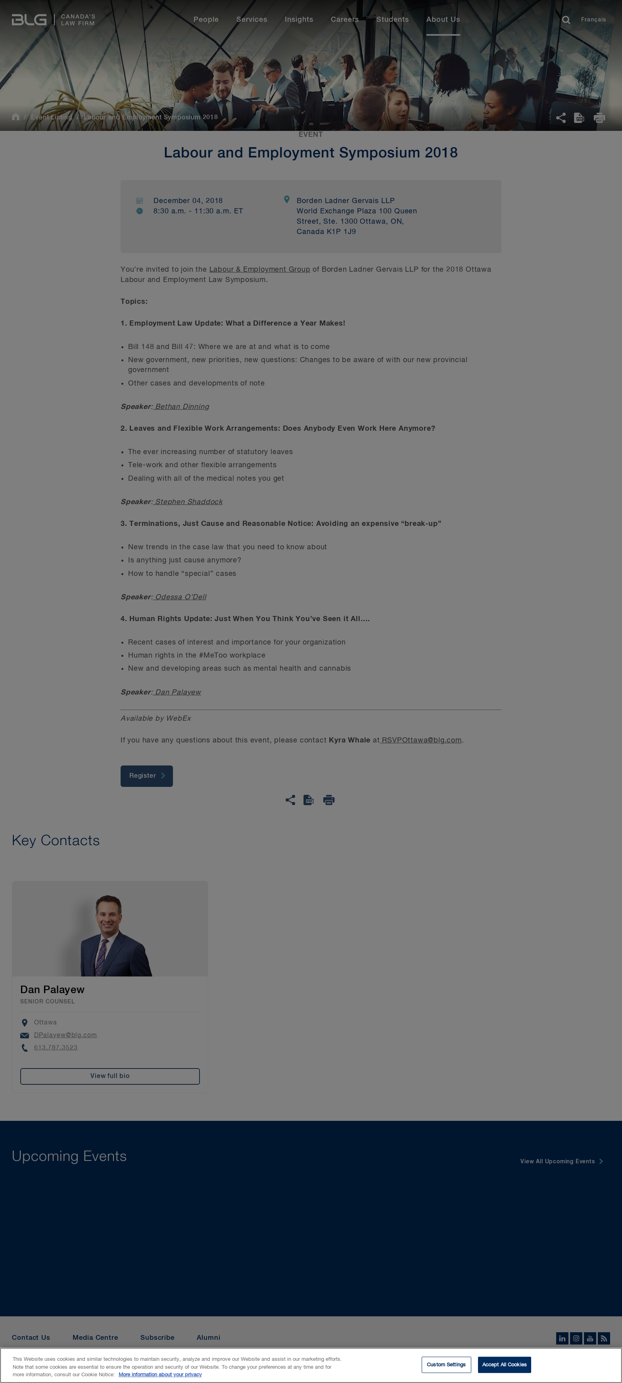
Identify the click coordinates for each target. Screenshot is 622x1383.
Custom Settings (446, 1370)
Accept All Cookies (504, 1370)
